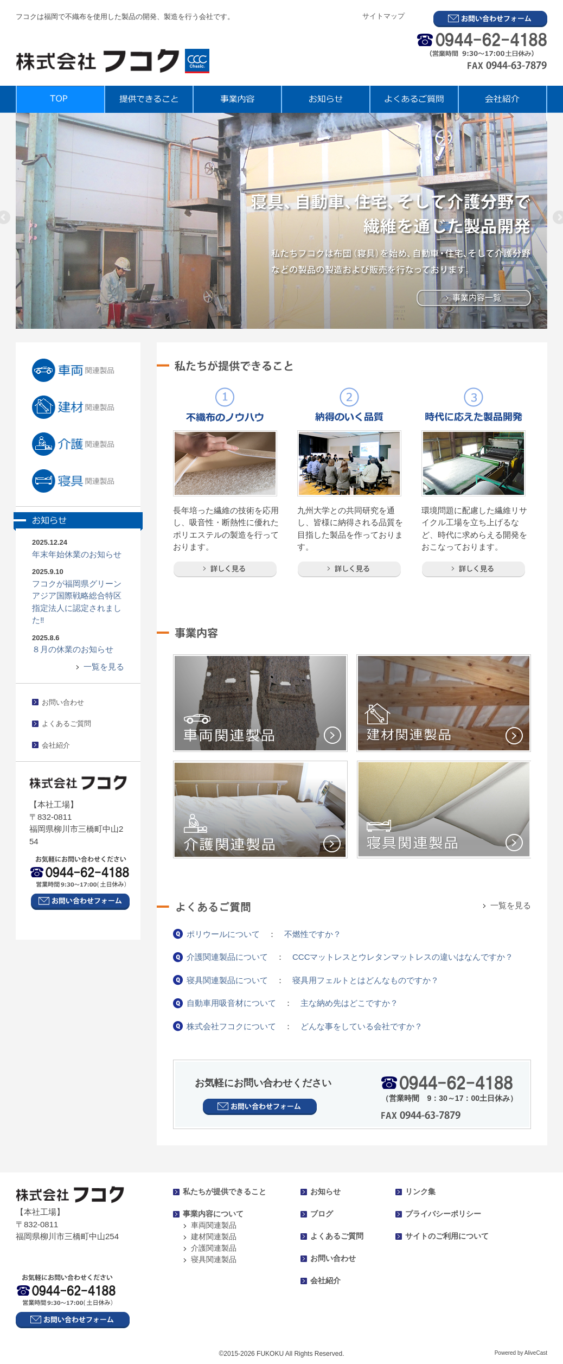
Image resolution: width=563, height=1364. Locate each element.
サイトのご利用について (447, 1236)
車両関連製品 (213, 1225)
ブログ (321, 1213)
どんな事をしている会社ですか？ (361, 1026)
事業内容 (237, 99)
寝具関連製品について (227, 980)
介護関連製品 (213, 1248)
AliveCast (535, 1353)
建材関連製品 (213, 1236)
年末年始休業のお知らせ (76, 554)
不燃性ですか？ (312, 934)
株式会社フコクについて (231, 1026)
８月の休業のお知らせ (72, 649)
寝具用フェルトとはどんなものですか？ (365, 980)
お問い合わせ (63, 702)
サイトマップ (383, 16)
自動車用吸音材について (231, 1003)
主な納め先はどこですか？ (349, 1003)
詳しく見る (225, 569)
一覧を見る (104, 666)
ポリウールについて (223, 934)
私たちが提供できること (224, 1191)
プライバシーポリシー (443, 1213)
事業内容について (213, 1213)
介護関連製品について (227, 956)
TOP (60, 99)
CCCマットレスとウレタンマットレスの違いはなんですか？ (403, 956)
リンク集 (420, 1191)
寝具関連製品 (213, 1259)
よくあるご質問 (413, 99)
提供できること (148, 99)
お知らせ (325, 99)
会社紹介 (502, 99)
